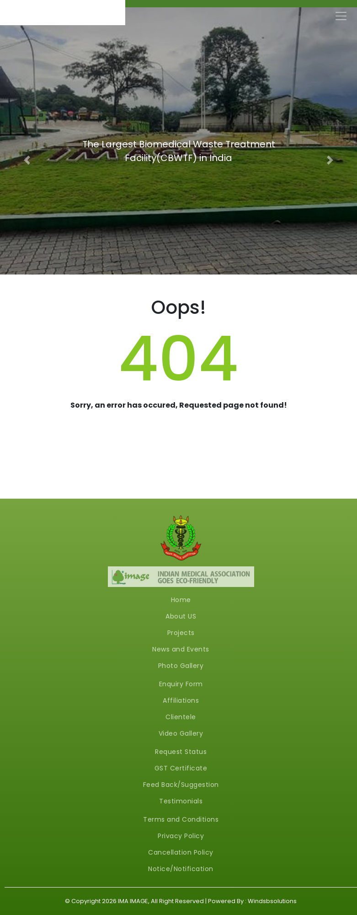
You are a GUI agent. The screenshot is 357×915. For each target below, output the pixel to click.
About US (180, 616)
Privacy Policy (181, 835)
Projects (181, 632)
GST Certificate (181, 768)
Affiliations (181, 700)
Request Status (181, 751)
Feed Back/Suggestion (181, 784)
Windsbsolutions (272, 901)
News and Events (180, 649)
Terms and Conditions (180, 819)
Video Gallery (181, 733)
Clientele (180, 716)
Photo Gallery (181, 665)
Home (181, 599)
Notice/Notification (180, 868)
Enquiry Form (181, 684)
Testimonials (180, 801)
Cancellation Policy (180, 852)
